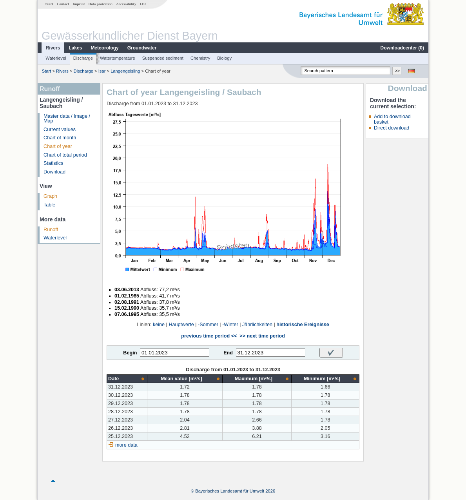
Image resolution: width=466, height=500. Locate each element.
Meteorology (104, 48)
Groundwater (142, 48)
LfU (143, 4)
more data (126, 445)
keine (159, 324)
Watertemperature (117, 58)
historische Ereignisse (302, 324)
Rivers (53, 48)
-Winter (230, 324)
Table (49, 205)
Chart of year (58, 146)
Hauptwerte (181, 324)
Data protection (100, 4)
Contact (63, 4)
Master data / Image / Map (67, 118)
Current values (60, 129)
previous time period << (209, 336)
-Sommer (208, 324)
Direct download (391, 128)
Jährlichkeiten (257, 324)
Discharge (83, 58)
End (228, 353)
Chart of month (60, 138)
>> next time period (262, 336)
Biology (224, 58)
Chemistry (200, 58)
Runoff (51, 229)
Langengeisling (125, 71)
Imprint (79, 4)
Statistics (53, 163)
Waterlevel (55, 58)
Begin (130, 353)
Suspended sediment (162, 58)
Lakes (75, 48)
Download (54, 172)
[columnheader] (127, 379)
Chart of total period (65, 155)
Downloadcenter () (402, 48)
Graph (50, 196)
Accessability (126, 4)
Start (49, 4)
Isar (102, 71)
